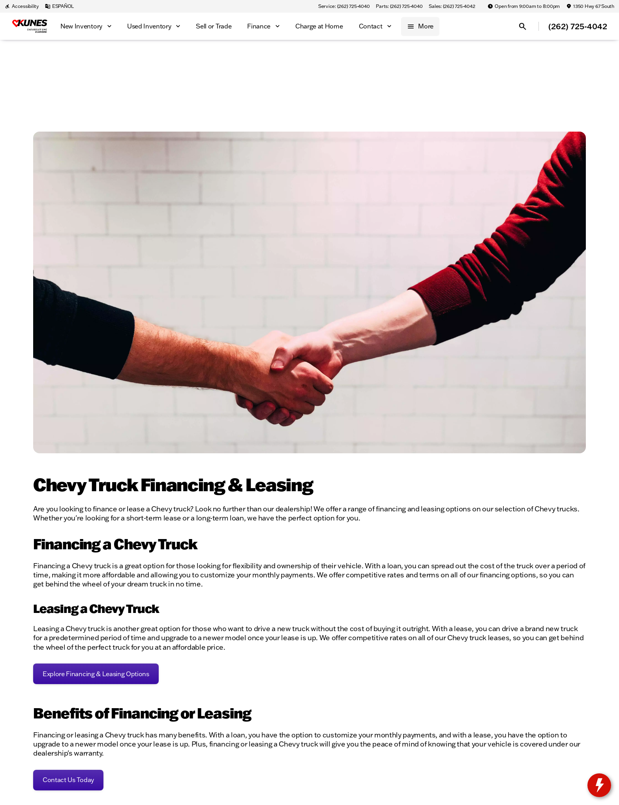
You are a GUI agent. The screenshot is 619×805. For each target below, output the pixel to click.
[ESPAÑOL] (59, 6)
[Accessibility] (21, 6)
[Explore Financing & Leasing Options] (96, 674)
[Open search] (522, 26)
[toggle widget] (599, 785)
